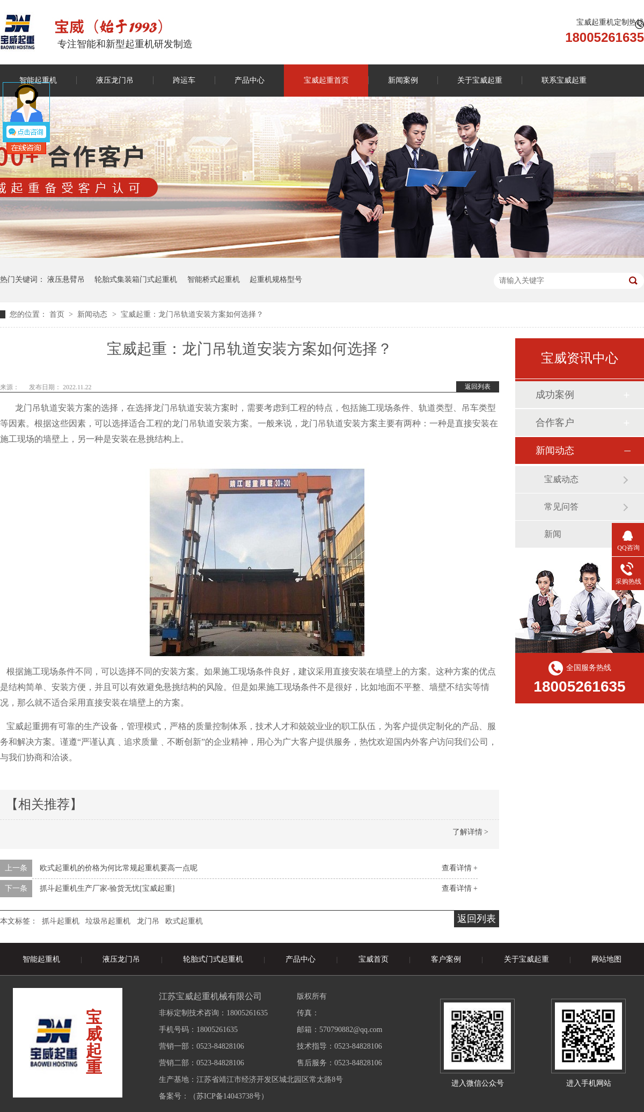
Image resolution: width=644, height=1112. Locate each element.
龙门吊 (148, 921)
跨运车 (184, 80)
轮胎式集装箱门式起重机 (135, 279)
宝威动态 (561, 479)
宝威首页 (373, 959)
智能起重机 (41, 959)
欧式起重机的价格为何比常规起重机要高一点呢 (118, 868)
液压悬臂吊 (66, 279)
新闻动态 (93, 314)
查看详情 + (460, 868)
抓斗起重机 (60, 921)
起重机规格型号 (276, 279)
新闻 (552, 534)
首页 (58, 314)
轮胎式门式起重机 (213, 959)
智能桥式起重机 (213, 279)
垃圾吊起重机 (107, 921)
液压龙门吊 (115, 80)
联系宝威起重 (564, 80)
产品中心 (250, 80)
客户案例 (446, 959)
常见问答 (561, 506)
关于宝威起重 (479, 80)
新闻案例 (403, 80)
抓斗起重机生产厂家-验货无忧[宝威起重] (107, 888)
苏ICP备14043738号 (228, 1096)
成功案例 (555, 394)
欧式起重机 (184, 921)
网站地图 (606, 959)
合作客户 (555, 422)
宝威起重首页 (326, 80)
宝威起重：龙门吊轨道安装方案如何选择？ (192, 314)
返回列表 (478, 386)
